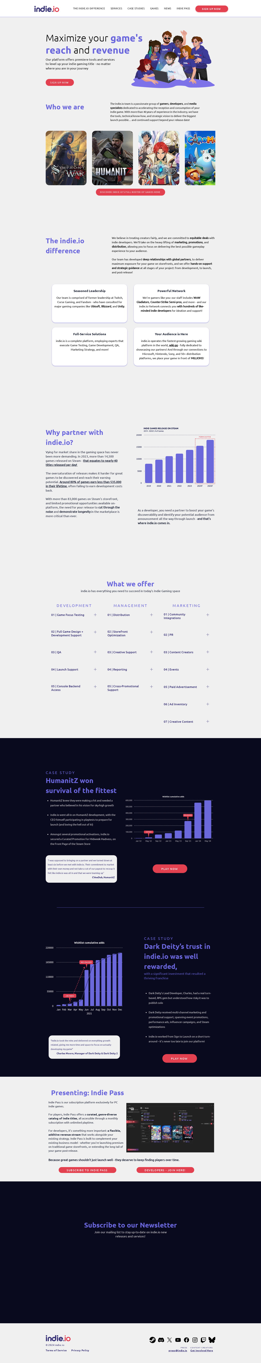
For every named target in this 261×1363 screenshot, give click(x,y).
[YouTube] (178, 1340)
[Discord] (161, 1340)
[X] (169, 1340)
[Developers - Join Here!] (165, 1170)
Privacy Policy (80, 1350)
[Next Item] (207, 158)
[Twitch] (203, 1340)
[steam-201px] (152, 1340)
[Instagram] (195, 1340)
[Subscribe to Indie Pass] (87, 1170)
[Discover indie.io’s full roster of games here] (130, 192)
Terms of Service (56, 1350)
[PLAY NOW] (170, 868)
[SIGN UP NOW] (211, 9)
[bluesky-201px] (212, 1340)
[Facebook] (186, 1340)
